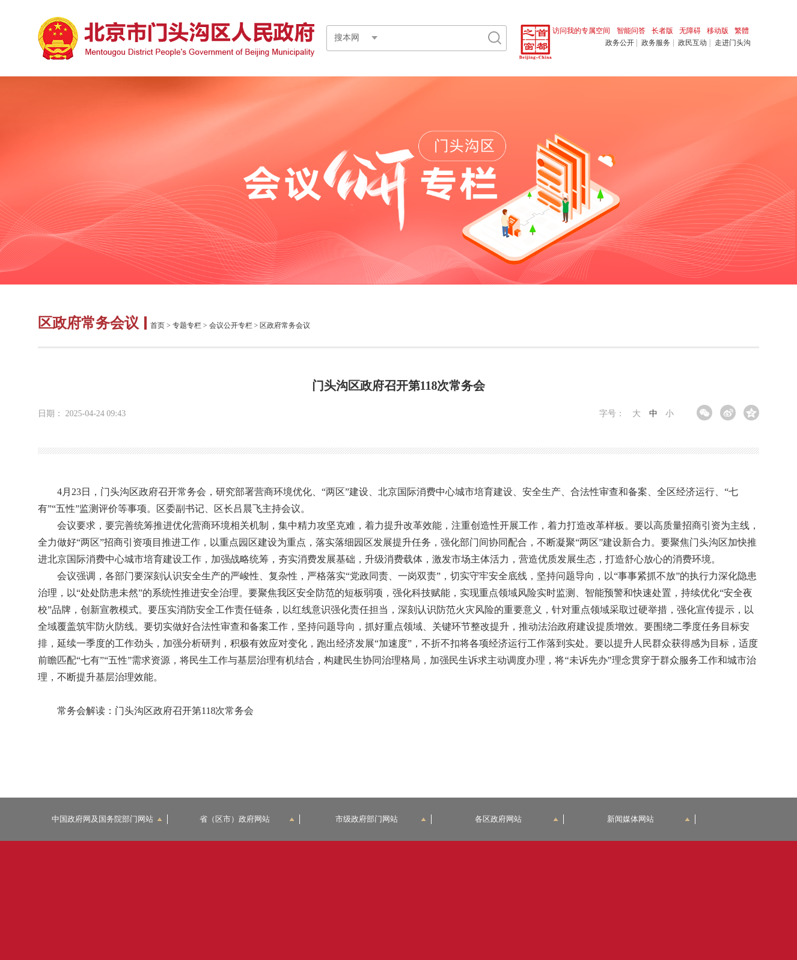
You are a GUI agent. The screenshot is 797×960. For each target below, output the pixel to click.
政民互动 (692, 42)
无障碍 (690, 30)
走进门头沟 (733, 42)
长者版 (662, 30)
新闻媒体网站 (649, 818)
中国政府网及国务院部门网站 (107, 818)
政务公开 (619, 42)
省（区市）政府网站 (247, 818)
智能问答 (631, 30)
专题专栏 (187, 325)
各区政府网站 (516, 818)
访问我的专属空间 (581, 30)
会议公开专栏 (230, 325)
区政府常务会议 (90, 323)
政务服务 (655, 42)
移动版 (717, 30)
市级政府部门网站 (381, 818)
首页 (157, 325)
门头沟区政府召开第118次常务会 (184, 711)
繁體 (741, 30)
